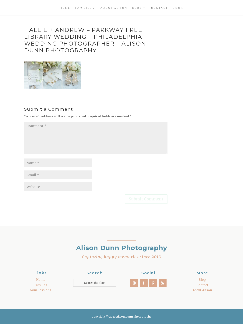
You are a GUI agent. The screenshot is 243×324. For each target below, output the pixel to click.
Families (83, 8)
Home (65, 8)
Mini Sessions (40, 290)
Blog (137, 8)
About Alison (113, 8)
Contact (159, 8)
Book (178, 8)
